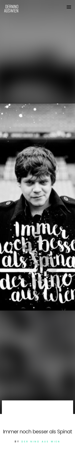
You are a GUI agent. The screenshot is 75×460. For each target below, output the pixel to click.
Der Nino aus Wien (40, 441)
